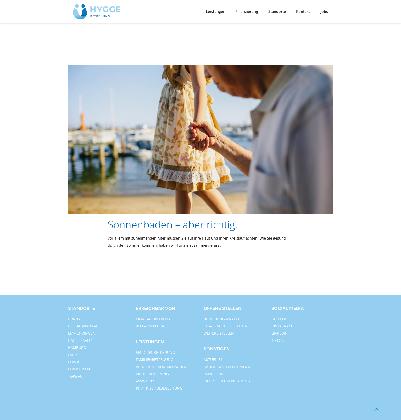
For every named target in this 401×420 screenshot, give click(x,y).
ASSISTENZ (145, 381)
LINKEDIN (279, 333)
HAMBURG (77, 347)
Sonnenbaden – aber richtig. (173, 224)
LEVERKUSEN (79, 369)
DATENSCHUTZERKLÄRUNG (227, 381)
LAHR (72, 354)
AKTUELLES (213, 359)
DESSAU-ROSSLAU (83, 326)
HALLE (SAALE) (80, 340)
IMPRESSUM (214, 373)
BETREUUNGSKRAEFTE (223, 318)
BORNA (74, 318)
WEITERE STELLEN (219, 333)
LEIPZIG (74, 361)
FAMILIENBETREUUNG (154, 359)
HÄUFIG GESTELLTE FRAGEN (227, 366)
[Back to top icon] (376, 409)
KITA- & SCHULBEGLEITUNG (159, 388)
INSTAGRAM (281, 326)
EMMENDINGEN (81, 333)
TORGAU (75, 376)
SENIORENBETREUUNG (155, 352)
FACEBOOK (280, 318)
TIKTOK (277, 340)
